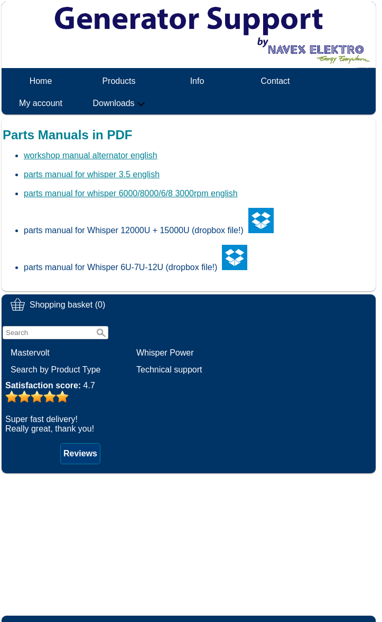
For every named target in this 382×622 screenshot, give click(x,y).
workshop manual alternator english (90, 155)
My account (40, 103)
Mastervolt (30, 352)
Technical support (169, 369)
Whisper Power (164, 352)
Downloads (118, 103)
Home (41, 80)
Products (118, 80)
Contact (275, 80)
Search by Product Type (55, 369)
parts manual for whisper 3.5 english (92, 174)
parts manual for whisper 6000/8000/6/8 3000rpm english (131, 193)
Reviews (80, 453)
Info (197, 80)
